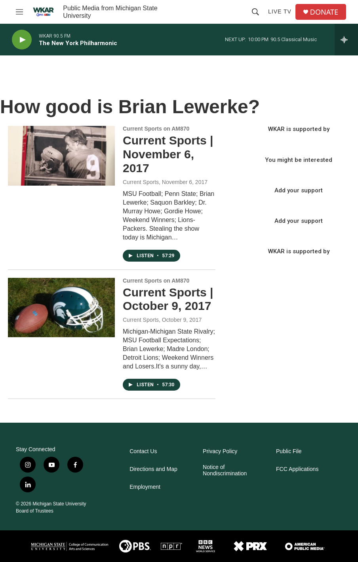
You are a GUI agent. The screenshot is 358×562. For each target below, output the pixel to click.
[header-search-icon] (255, 11)
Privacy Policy (220, 451)
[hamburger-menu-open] (19, 12)
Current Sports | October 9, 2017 (168, 299)
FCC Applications (297, 469)
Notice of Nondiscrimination (225, 470)
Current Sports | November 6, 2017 (168, 154)
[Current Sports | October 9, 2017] (61, 307)
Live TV (279, 11)
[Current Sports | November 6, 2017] (61, 155)
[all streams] (346, 39)
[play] (21, 39)
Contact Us (143, 451)
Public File (289, 451)
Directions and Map (153, 469)
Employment (144, 487)
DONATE (324, 12)
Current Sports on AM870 (156, 128)
